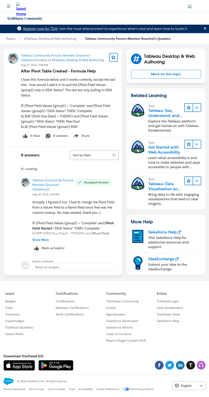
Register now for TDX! (40, 28)
